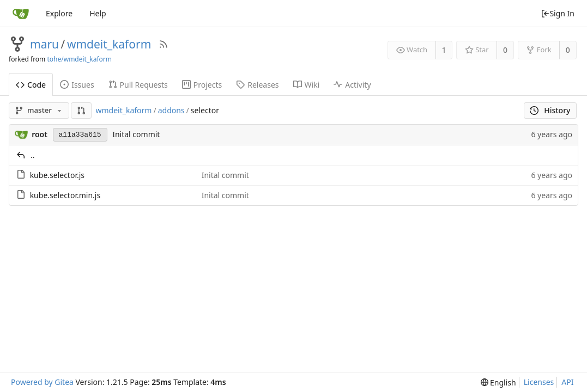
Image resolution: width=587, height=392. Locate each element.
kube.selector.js (57, 175)
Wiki (306, 84)
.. (33, 155)
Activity (352, 84)
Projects (202, 84)
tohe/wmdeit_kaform (79, 59)
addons (171, 110)
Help (97, 13)
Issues (77, 84)
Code (31, 84)
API (567, 382)
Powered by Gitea (42, 382)
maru (44, 44)
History (550, 110)
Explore (59, 13)
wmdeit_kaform (109, 44)
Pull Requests (138, 84)
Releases (257, 84)
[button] (81, 110)
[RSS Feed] (163, 44)
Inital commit (136, 134)
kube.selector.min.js (65, 195)
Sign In (557, 13)
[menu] (498, 382)
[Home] (20, 13)
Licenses (539, 382)
